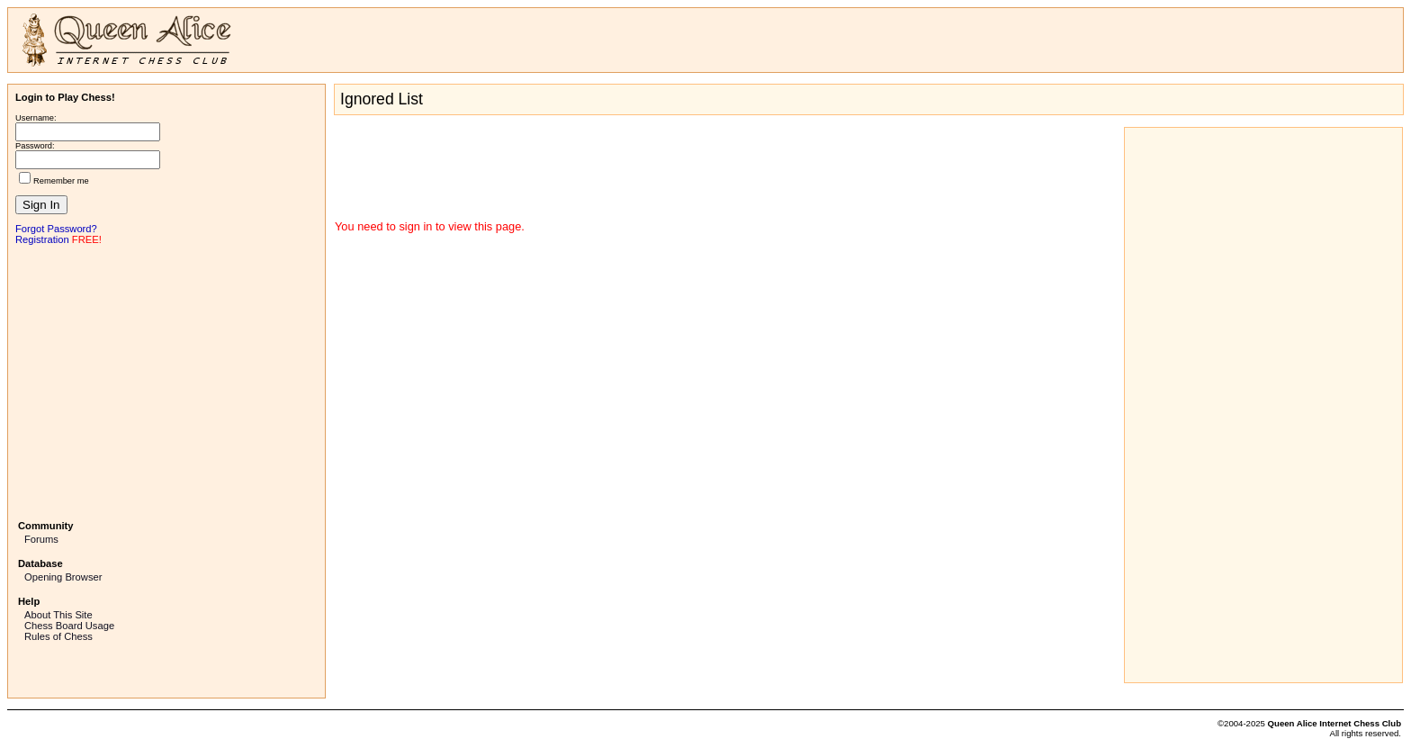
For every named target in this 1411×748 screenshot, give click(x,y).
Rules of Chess (58, 636)
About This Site (58, 614)
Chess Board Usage (69, 625)
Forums (41, 539)
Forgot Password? (56, 228)
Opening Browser (63, 577)
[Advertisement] (166, 381)
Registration (42, 239)
